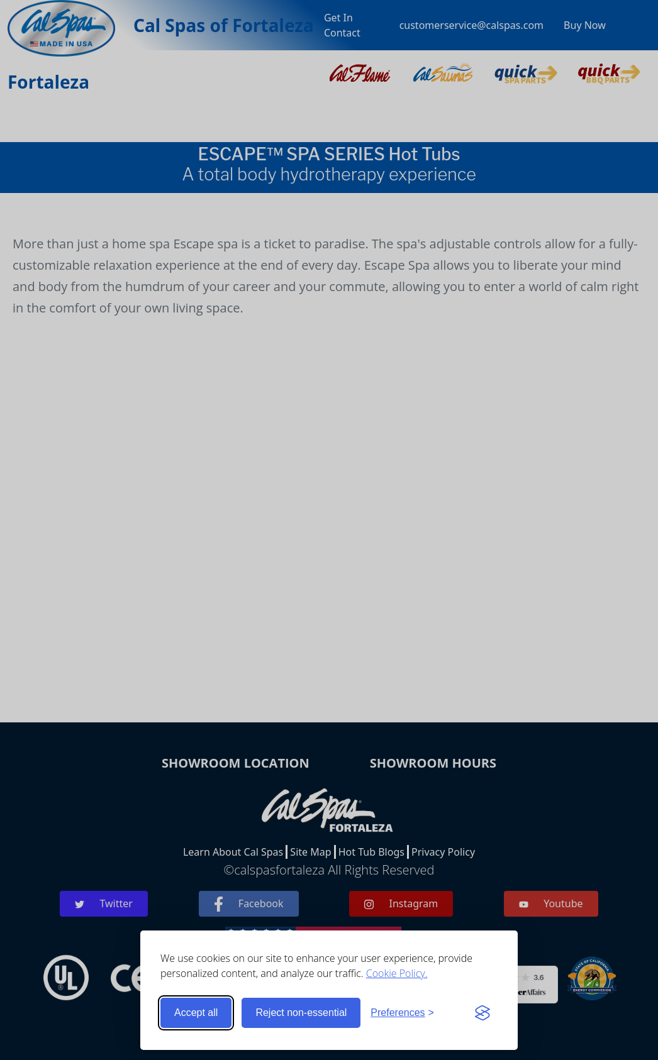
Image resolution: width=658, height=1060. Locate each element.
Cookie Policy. (397, 973)
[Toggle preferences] (402, 1013)
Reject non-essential (301, 1012)
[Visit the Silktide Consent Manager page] (482, 1013)
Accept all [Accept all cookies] (196, 1012)
